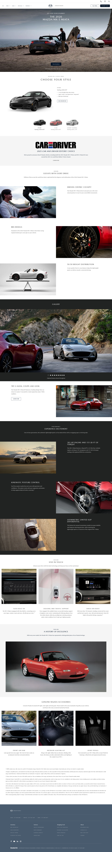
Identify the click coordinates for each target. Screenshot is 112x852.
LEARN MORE (56, 160)
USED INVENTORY (14, 830)
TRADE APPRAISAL (61, 832)
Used (13, 5)
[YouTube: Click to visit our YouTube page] (14, 841)
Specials (20, 5)
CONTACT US (83, 830)
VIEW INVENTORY (62, 101)
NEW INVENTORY (14, 827)
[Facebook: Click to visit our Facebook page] (11, 841)
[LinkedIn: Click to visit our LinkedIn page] (17, 841)
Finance (28, 5)
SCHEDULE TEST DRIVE (15, 835)
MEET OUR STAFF (84, 832)
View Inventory (56, 64)
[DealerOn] (14, 847)
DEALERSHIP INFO (84, 827)
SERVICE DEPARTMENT (39, 827)
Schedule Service (105, 5)
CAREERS (82, 835)
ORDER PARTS (37, 835)
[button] (8, 345)
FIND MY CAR (60, 835)
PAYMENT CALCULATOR (62, 830)
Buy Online (95, 5)
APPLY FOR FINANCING (62, 827)
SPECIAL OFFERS (14, 832)
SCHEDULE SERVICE (38, 832)
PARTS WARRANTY (38, 830)
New (7, 5)
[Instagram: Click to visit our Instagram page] (20, 841)
